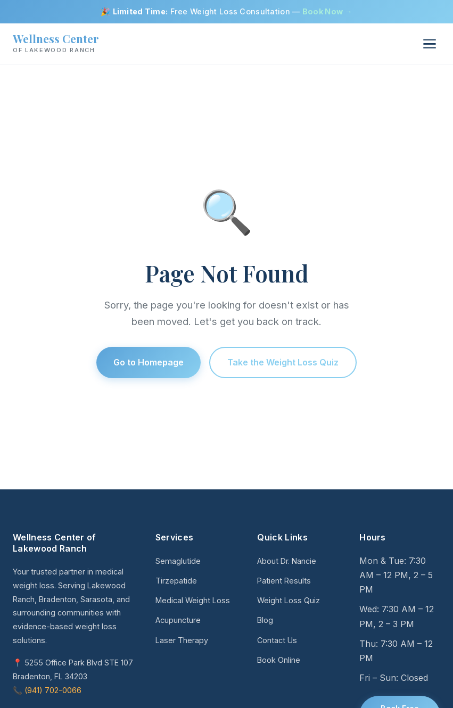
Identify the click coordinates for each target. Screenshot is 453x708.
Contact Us (277, 640)
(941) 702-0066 (52, 690)
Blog (265, 619)
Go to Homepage (148, 362)
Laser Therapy (181, 640)
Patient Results (284, 580)
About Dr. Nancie (286, 560)
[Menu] (429, 44)
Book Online (278, 659)
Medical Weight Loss (192, 600)
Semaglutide (178, 560)
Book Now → (327, 11)
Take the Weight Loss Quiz (283, 362)
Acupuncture (178, 619)
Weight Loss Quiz (288, 600)
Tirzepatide (176, 580)
